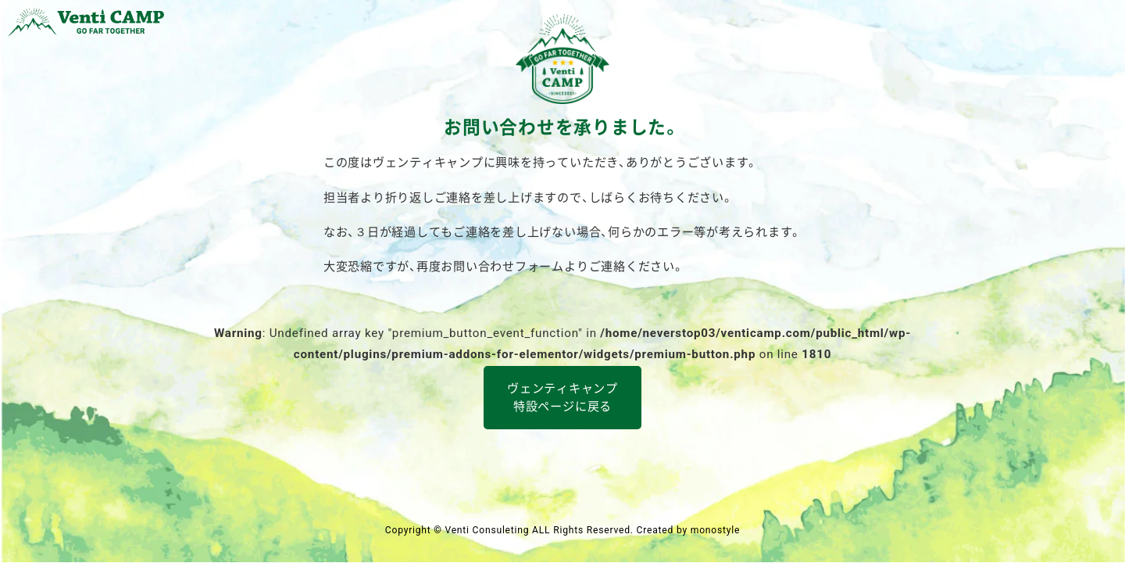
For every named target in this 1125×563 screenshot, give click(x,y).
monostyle (715, 530)
